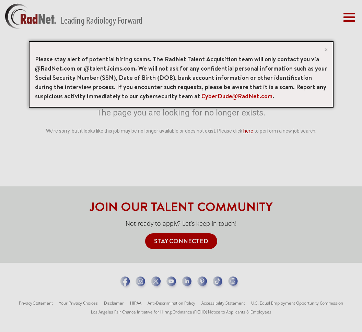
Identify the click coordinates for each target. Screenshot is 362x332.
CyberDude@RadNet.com (237, 96)
